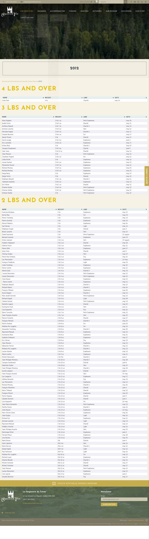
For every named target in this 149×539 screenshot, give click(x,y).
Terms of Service (129, 524)
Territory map (27, 17)
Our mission (111, 11)
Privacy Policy (116, 524)
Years (35, 81)
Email (103, 496)
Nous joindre (85, 1)
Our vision (126, 11)
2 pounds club (26, 81)
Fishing (72, 11)
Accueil (5, 81)
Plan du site (8, 512)
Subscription (109, 504)
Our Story (140, 11)
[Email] (124, 499)
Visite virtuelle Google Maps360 (74, 483)
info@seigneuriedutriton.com (32, 2)
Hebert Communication (137, 520)
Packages (41, 11)
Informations (26, 11)
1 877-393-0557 (11, 2)
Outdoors (97, 11)
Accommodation (57, 11)
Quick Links (147, 176)
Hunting (84, 11)
